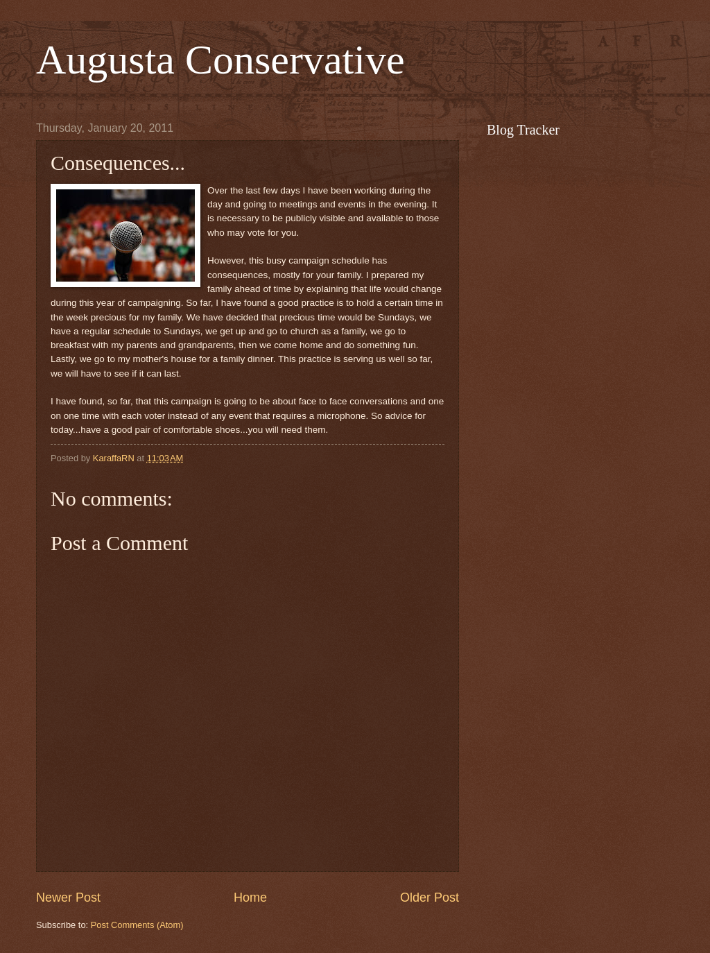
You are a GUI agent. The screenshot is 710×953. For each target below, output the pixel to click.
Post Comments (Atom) (137, 925)
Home (250, 897)
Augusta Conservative (220, 60)
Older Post (429, 897)
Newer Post (68, 897)
